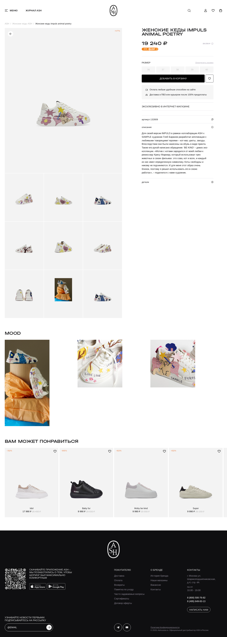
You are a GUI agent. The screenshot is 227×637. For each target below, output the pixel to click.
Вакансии (156, 584)
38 (177, 69)
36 (148, 69)
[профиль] (205, 10)
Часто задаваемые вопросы (129, 594)
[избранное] (213, 10)
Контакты (156, 589)
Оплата (118, 580)
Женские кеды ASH (22, 23)
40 (206, 69)
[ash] (113, 10)
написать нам (198, 609)
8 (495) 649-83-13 (196, 601)
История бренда (159, 575)
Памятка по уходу (124, 589)
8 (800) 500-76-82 (196, 597)
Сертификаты (121, 598)
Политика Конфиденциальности (165, 627)
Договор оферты (123, 603)
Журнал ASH (34, 10)
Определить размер (204, 63)
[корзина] (220, 10)
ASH (7, 23)
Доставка (119, 575)
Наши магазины (159, 580)
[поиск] (189, 10)
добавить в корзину (173, 78)
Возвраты (119, 584)
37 (163, 69)
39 (192, 69)
